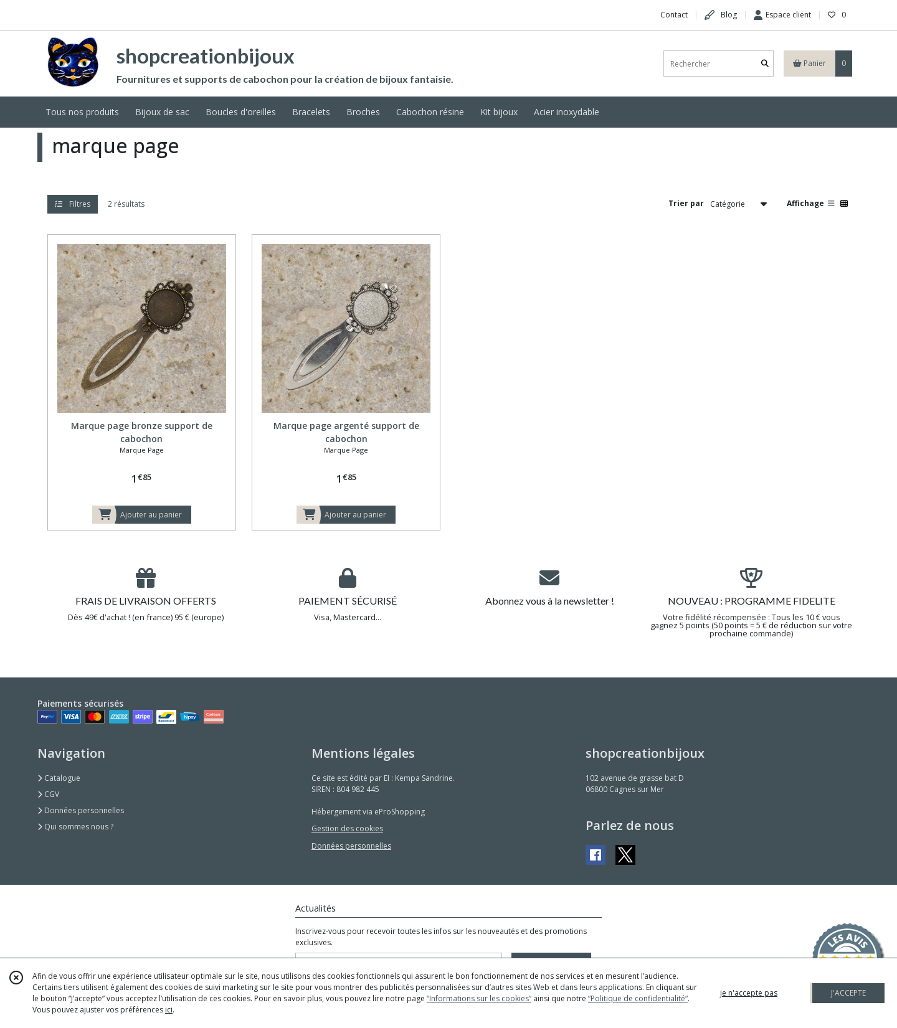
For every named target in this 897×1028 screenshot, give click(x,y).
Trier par (686, 203)
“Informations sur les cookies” (479, 998)
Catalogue (58, 778)
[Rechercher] (765, 64)
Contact (674, 14)
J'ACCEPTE (848, 993)
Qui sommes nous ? (75, 826)
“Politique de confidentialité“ (638, 998)
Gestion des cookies (347, 828)
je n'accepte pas (748, 993)
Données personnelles (80, 810)
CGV (48, 794)
